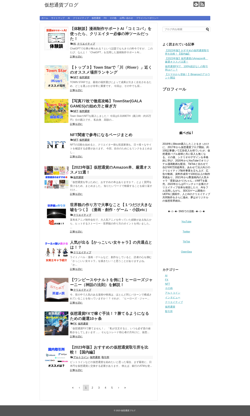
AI (69, 18)
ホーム (44, 18)
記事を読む (76, 56)
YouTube (186, 221)
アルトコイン (81, 357)
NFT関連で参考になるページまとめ (101, 135)
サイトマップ (58, 18)
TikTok (186, 241)
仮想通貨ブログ (61, 4)
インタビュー (172, 297)
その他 (113, 18)
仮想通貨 (96, 18)
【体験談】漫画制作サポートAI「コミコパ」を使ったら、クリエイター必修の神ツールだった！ (111, 33)
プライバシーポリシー (147, 18)
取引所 (105, 357)
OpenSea (186, 251)
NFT (75, 77)
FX (105, 18)
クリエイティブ (81, 18)
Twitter (186, 231)
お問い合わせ (126, 18)
